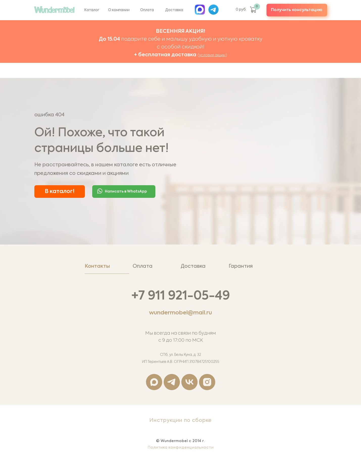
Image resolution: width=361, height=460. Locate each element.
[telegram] (172, 382)
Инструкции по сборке (180, 420)
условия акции (212, 55)
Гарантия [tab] (241, 266)
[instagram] (207, 382)
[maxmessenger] (154, 382)
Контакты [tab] (97, 266)
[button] (297, 10)
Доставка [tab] (193, 266)
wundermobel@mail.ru (180, 313)
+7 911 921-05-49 (180, 296)
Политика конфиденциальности (181, 447)
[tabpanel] (180, 339)
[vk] (189, 382)
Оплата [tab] (143, 266)
